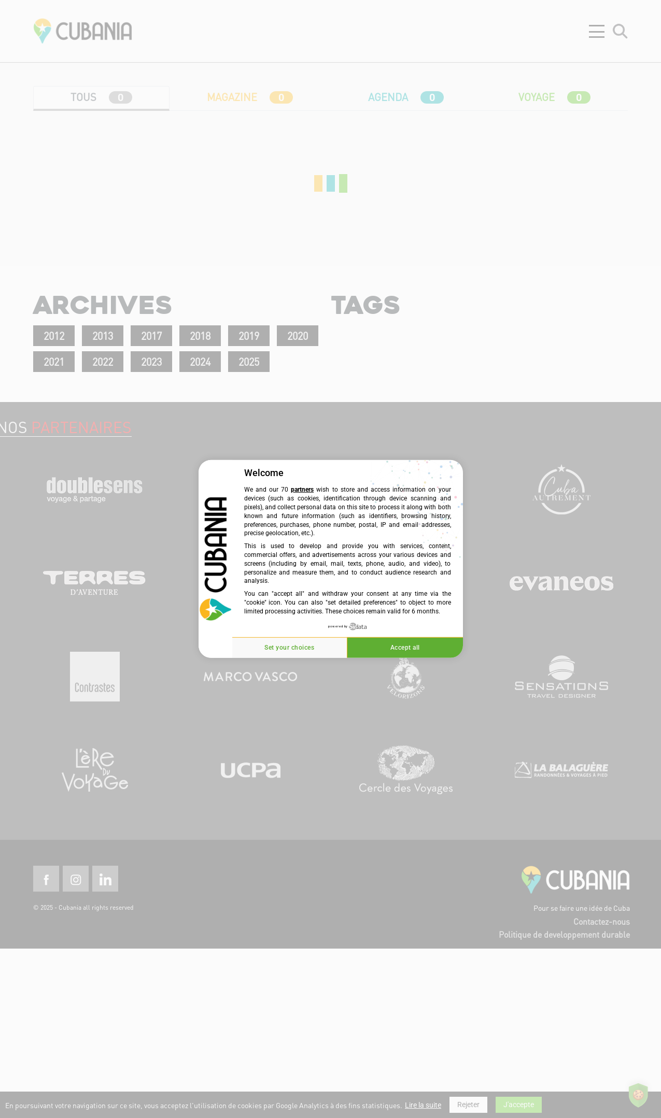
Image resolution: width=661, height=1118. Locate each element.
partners (302, 489)
